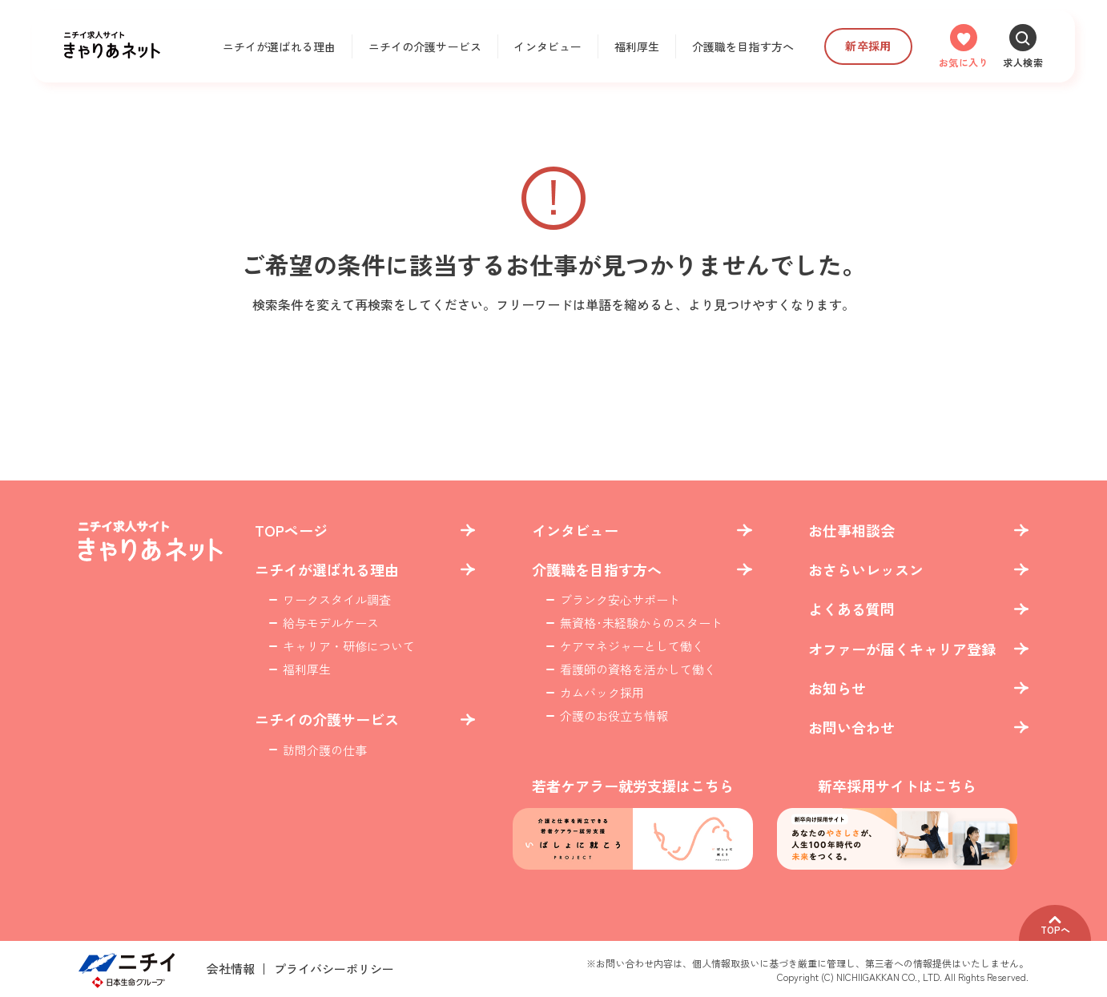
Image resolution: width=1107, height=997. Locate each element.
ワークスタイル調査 (337, 599)
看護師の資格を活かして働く (638, 669)
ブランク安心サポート (620, 599)
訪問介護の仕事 (325, 750)
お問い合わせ (851, 728)
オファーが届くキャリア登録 (902, 649)
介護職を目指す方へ (743, 46)
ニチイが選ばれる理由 (279, 46)
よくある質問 (851, 609)
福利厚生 (637, 46)
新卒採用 (868, 46)
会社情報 (231, 968)
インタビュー (547, 46)
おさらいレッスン (866, 570)
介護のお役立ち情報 (614, 715)
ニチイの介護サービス (424, 46)
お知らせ (837, 688)
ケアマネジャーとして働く (632, 645)
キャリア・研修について (349, 645)
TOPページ (291, 531)
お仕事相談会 (851, 531)
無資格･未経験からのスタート (641, 622)
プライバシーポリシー (334, 968)
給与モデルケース (331, 622)
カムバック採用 (602, 692)
